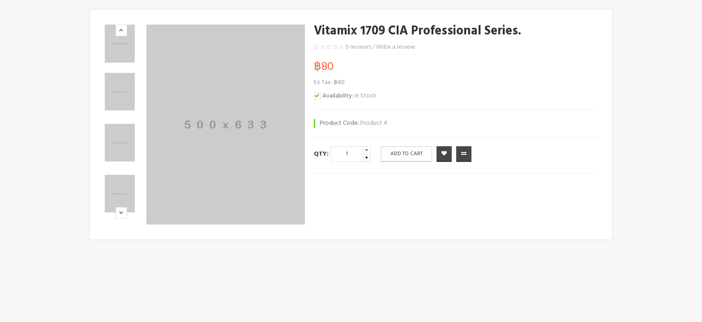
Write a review (395, 47)
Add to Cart (406, 153)
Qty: (321, 154)
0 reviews (358, 47)
